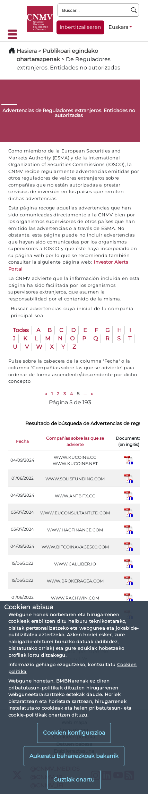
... (85, 393)
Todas (21, 330)
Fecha (22, 441)
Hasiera (27, 51)
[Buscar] (134, 10)
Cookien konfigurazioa (74, 732)
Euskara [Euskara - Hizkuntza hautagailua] (118, 27)
